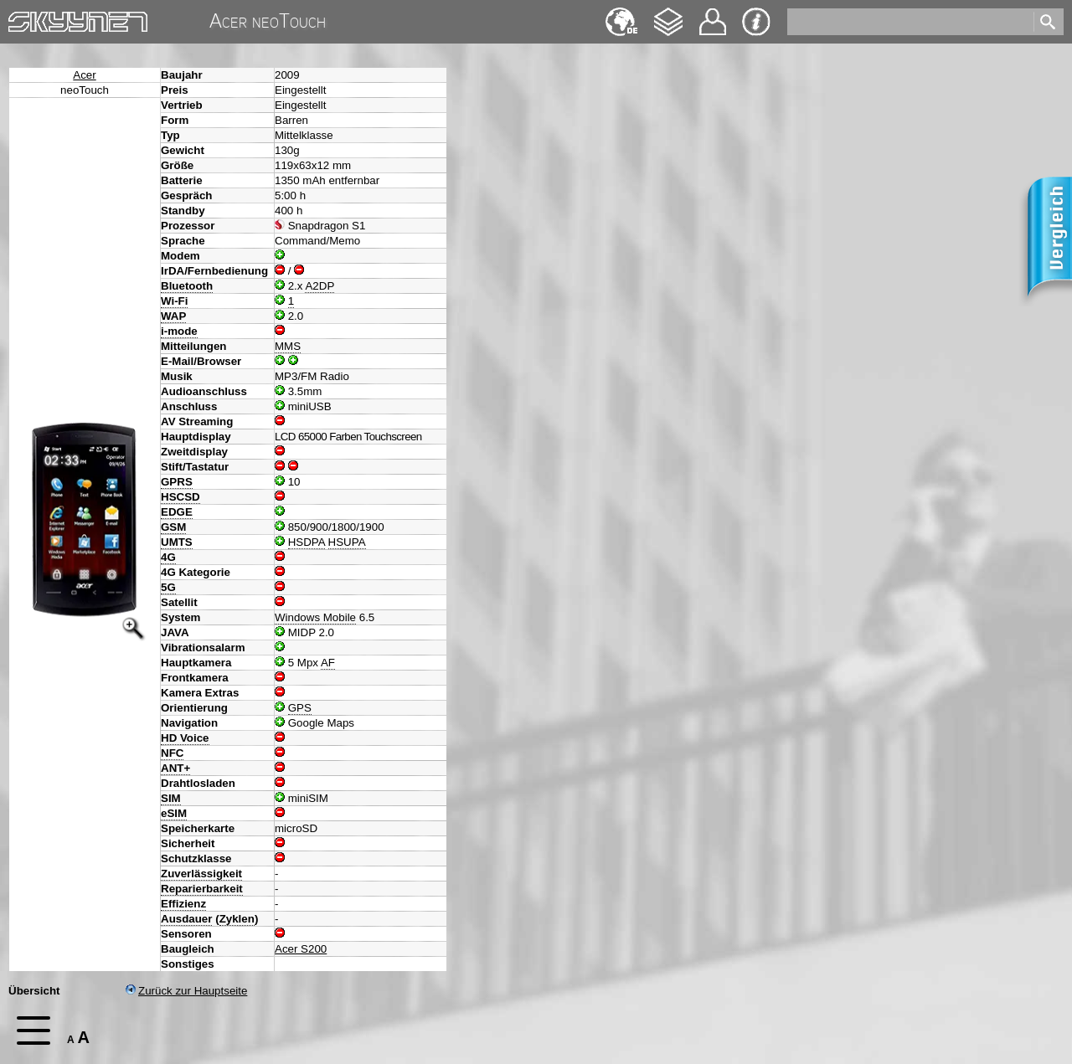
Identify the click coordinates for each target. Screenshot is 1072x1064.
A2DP (319, 286)
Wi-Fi (174, 301)
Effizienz (183, 903)
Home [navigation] (23, 18)
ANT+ (175, 768)
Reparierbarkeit (202, 888)
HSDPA (306, 542)
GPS (300, 708)
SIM (171, 798)
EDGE (177, 512)
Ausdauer (186, 918)
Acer (84, 75)
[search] (909, 21)
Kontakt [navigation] (712, 14)
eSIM (174, 813)
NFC (172, 753)
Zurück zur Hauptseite (186, 990)
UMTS (177, 542)
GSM (173, 527)
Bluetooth (187, 286)
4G (168, 557)
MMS (288, 346)
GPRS (177, 481)
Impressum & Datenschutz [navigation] (756, 22)
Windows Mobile (315, 617)
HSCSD (180, 497)
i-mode (179, 331)
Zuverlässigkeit (201, 873)
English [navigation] (621, 14)
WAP (173, 316)
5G (168, 587)
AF (328, 662)
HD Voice (185, 738)
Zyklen (237, 918)
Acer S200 (301, 949)
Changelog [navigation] (668, 14)
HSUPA (347, 542)
